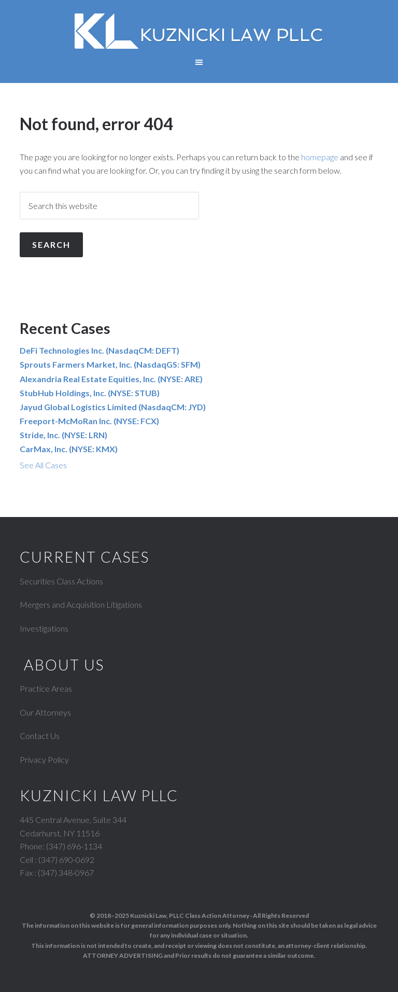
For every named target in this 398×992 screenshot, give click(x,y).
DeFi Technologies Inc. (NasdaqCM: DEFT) (99, 350)
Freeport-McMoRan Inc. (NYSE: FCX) (89, 421)
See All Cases (43, 465)
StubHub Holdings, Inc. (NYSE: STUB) (90, 393)
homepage (319, 157)
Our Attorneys (45, 712)
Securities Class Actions (61, 581)
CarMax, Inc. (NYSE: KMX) (69, 449)
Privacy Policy (44, 759)
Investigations (44, 628)
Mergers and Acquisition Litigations (81, 604)
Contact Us (40, 735)
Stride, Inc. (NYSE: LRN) (63, 435)
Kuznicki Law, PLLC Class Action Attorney (189, 915)
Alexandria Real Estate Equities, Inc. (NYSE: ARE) (111, 379)
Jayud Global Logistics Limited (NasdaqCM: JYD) (113, 407)
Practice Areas (46, 688)
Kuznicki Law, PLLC (199, 31)
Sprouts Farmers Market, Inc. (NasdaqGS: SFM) (110, 364)
